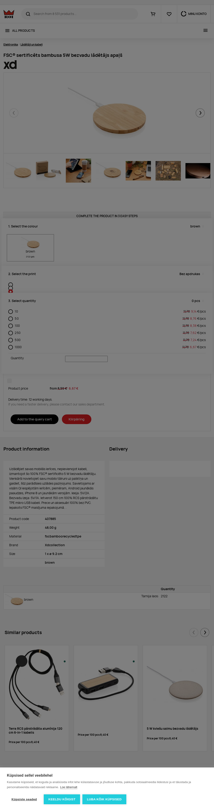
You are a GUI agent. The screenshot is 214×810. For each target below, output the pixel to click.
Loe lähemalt (68, 787)
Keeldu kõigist (61, 799)
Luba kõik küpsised (104, 799)
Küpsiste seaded (24, 799)
